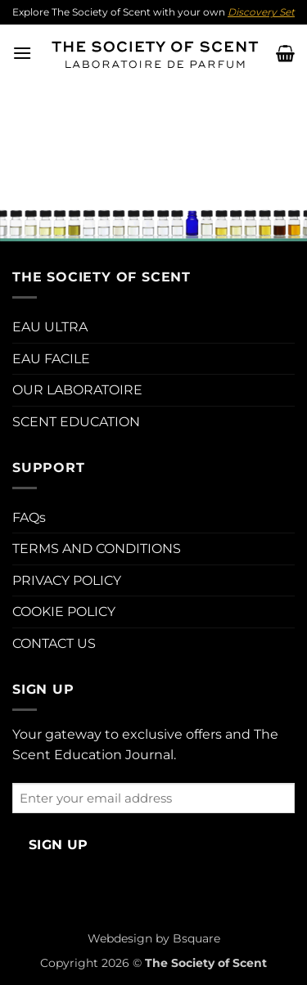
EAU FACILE (51, 359)
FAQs (29, 517)
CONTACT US (54, 643)
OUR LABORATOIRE (77, 390)
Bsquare (196, 938)
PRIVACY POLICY (66, 580)
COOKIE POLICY (63, 611)
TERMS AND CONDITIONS (96, 548)
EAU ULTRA (50, 327)
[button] (22, 53)
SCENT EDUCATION (76, 422)
